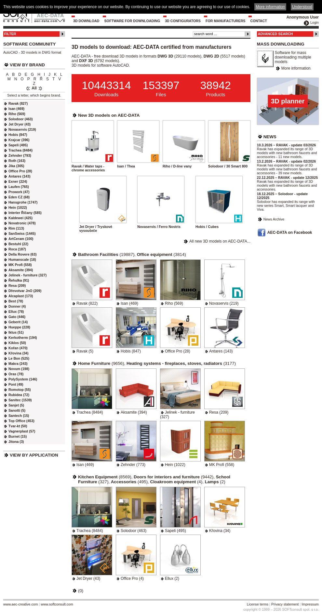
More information (296, 68)
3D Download (86, 21)
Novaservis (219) (224, 303)
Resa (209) (218, 412)
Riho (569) (174, 303)
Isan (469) (129, 303)
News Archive (274, 219)
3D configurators (183, 21)
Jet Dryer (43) (88, 578)
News (269, 136)
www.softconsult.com (57, 604)
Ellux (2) (172, 578)
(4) (176, 481)
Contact (258, 21)
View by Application (34, 455)
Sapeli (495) (175, 530)
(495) (129, 481)
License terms (257, 604)
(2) (215, 481)
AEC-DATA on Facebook (289, 232)
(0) (80, 590)
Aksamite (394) (134, 412)
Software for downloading (132, 21)
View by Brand (27, 64)
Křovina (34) (219, 530)
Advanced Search (275, 34)
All (34, 88)
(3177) (181, 363)
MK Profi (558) (221, 464)
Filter (10, 34)
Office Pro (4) (132, 578)
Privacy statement (285, 604)
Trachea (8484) (89, 412)
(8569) (104, 476)
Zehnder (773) (133, 464)
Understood (302, 7)
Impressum (310, 604)
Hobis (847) (131, 351)
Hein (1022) (175, 464)
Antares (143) (221, 351)
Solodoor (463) (133, 530)
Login (314, 22)
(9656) (101, 363)
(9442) (173, 476)
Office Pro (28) (177, 351)
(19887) (106, 254)
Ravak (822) (87, 303)
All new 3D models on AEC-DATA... (219, 241)
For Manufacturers (226, 21)
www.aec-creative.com (20, 604)
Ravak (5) (84, 351)
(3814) (161, 254)
